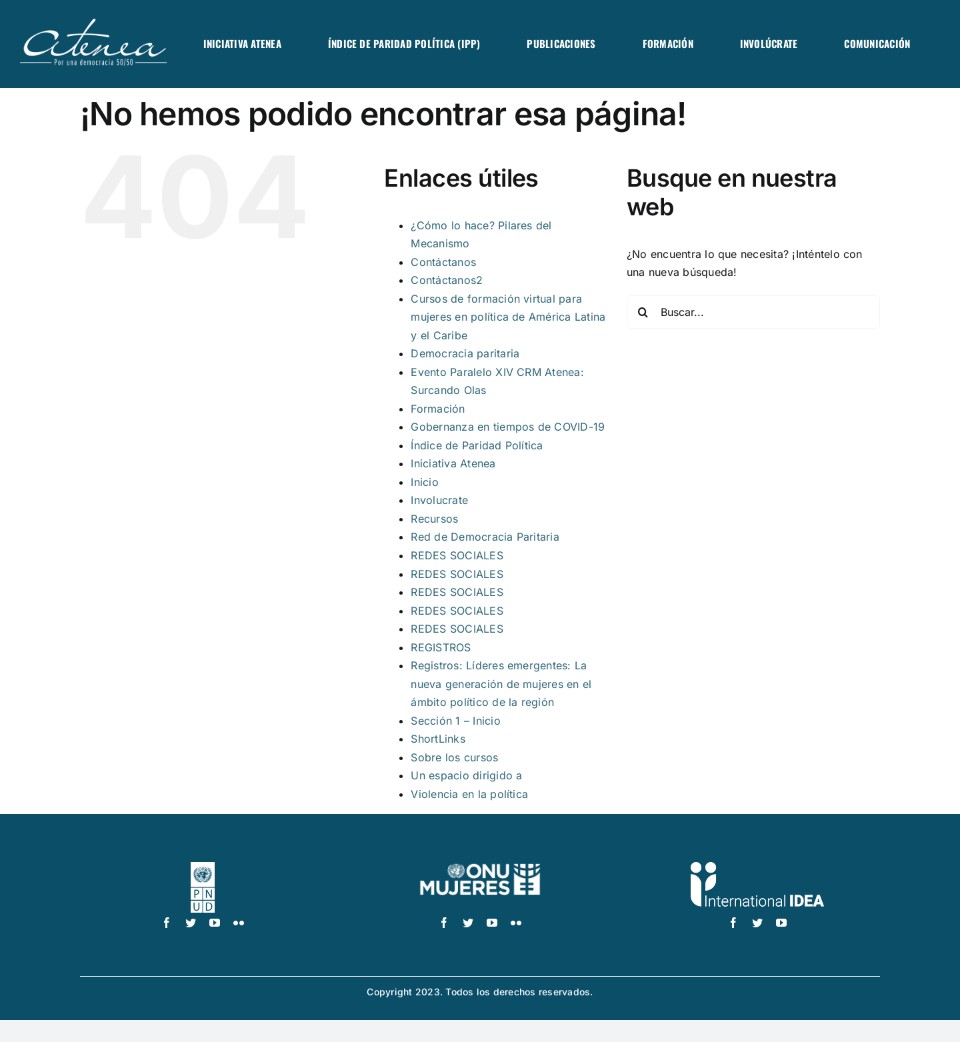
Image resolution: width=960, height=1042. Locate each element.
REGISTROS (441, 647)
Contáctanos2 (447, 280)
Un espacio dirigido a (466, 775)
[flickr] (238, 922)
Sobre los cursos (454, 757)
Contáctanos (443, 262)
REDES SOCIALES (457, 555)
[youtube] (214, 922)
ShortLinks (438, 738)
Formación (438, 408)
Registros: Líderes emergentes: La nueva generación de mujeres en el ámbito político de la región (501, 684)
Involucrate (439, 500)
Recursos (434, 518)
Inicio (424, 482)
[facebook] (166, 922)
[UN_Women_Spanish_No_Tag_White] (480, 867)
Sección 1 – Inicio (455, 720)
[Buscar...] (753, 312)
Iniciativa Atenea (453, 463)
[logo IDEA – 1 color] (757, 867)
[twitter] (190, 922)
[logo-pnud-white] (203, 867)
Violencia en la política (469, 794)
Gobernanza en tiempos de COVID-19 (508, 426)
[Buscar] (643, 312)
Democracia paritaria (465, 353)
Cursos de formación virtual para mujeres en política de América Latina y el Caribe (508, 317)
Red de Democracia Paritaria (485, 536)
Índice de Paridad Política (477, 445)
